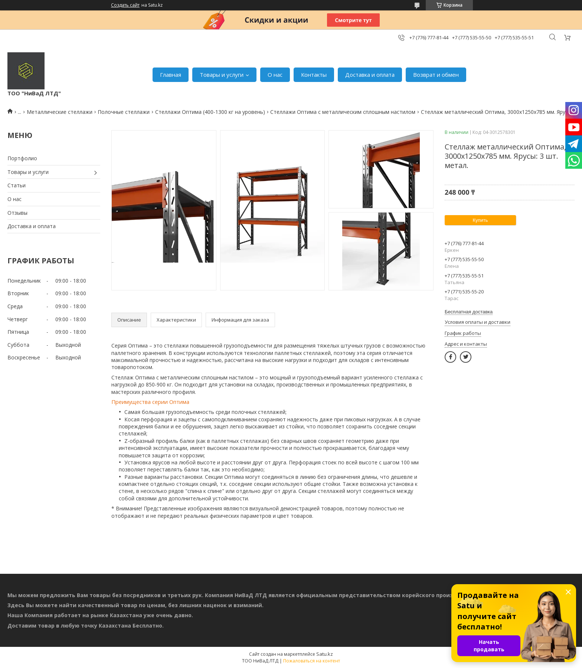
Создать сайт (125, 5)
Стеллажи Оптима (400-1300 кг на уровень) (210, 111)
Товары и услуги (221, 74)
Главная (170, 74)
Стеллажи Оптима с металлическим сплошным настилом (342, 111)
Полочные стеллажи (124, 111)
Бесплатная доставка (469, 312)
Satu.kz (324, 654)
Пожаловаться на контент (311, 661)
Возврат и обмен (436, 74)
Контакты (314, 74)
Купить (480, 220)
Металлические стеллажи (59, 111)
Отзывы (17, 212)
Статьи (16, 185)
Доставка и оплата (370, 74)
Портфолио (22, 158)
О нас (275, 74)
